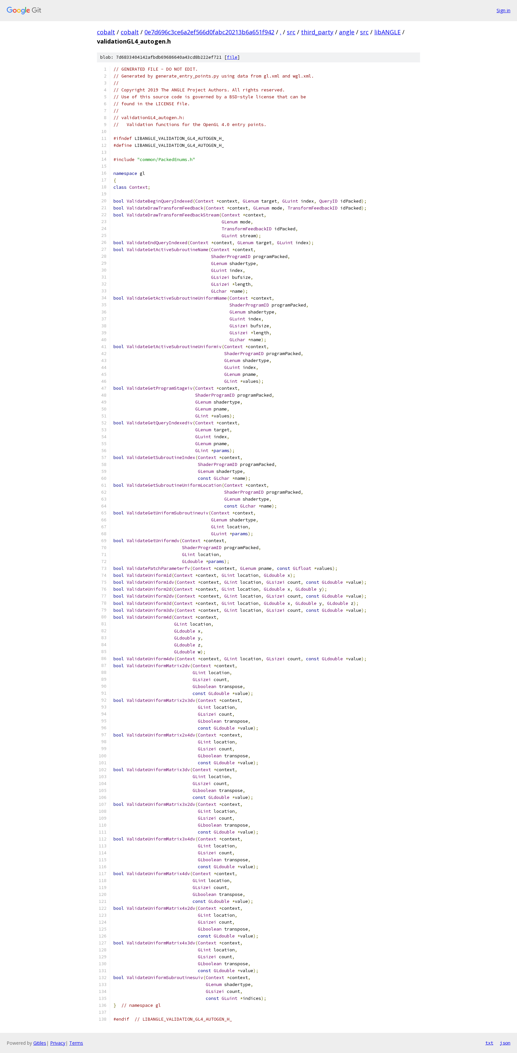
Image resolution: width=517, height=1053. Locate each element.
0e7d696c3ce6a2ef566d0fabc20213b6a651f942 (209, 32)
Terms (76, 1043)
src (291, 32)
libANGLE (387, 32)
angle (346, 32)
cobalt (106, 32)
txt (489, 1043)
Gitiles (39, 1043)
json (505, 1043)
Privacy (57, 1043)
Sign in (503, 10)
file (232, 57)
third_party (317, 32)
